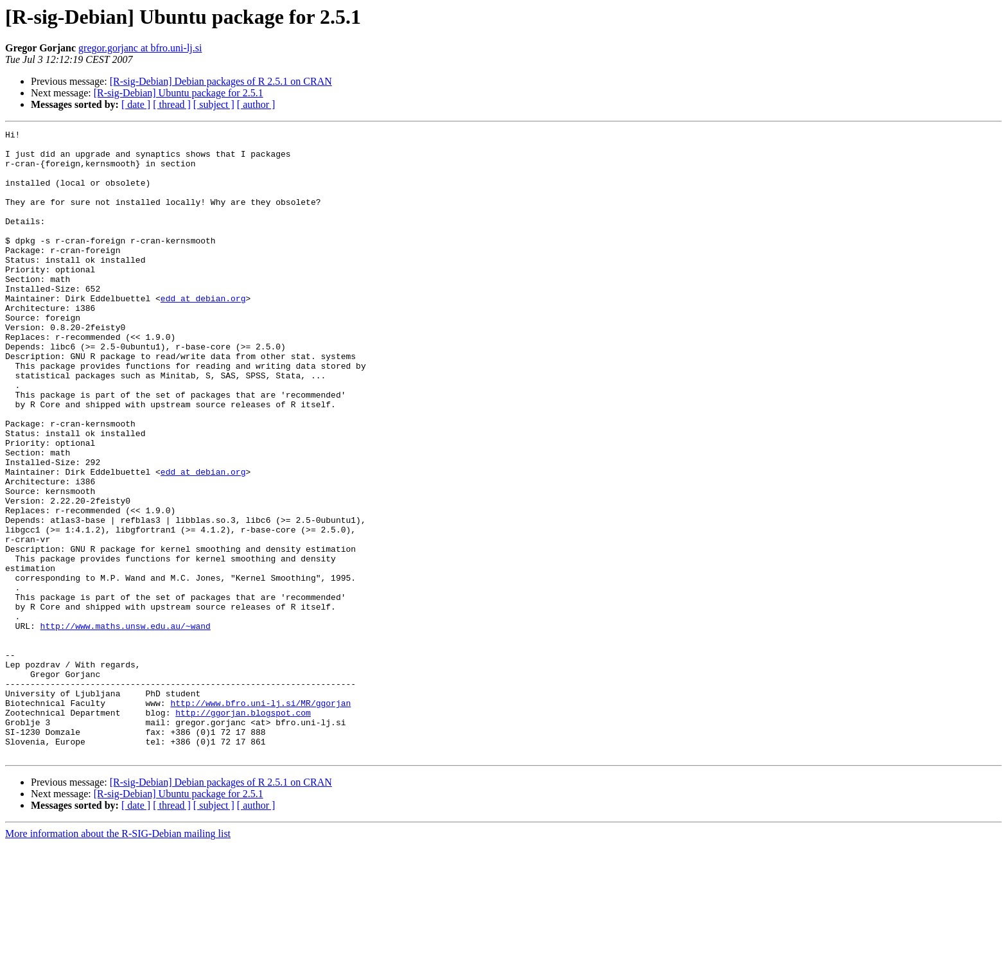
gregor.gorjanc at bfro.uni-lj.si (140, 47)
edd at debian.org (203, 333)
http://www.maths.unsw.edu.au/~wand (125, 726)
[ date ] (135, 104)
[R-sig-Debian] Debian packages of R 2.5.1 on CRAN (221, 81)
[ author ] (256, 104)
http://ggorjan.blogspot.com (243, 830)
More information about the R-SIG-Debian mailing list (118, 958)
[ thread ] (172, 104)
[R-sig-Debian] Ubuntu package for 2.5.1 (178, 92)
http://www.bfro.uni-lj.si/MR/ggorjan (260, 818)
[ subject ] (213, 104)
